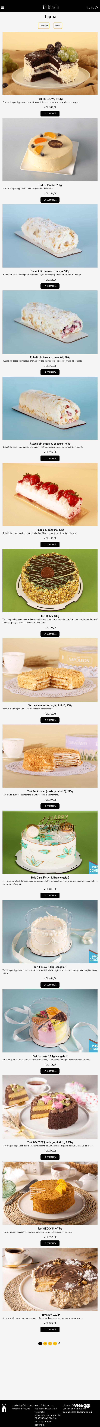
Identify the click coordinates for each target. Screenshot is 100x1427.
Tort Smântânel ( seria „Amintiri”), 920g (50, 791)
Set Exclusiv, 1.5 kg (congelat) (50, 1056)
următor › (59, 1343)
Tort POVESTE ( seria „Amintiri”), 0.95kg (50, 1142)
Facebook (4, 1409)
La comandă (50, 113)
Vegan (58, 25)
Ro (92, 7)
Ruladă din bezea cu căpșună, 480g (50, 443)
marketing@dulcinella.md (25, 1405)
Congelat (44, 25)
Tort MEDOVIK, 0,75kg (50, 1228)
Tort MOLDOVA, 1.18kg (50, 98)
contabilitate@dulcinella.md (77, 1411)
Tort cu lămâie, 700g (50, 185)
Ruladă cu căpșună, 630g (50, 529)
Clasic (93, 1304)
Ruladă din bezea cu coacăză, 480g (50, 357)
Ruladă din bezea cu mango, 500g (50, 271)
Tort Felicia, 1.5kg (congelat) (50, 966)
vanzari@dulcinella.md (74, 1408)
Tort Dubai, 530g (50, 616)
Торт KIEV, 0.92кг (50, 1314)
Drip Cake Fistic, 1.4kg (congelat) (50, 877)
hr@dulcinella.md (21, 1408)
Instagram (4, 1405)
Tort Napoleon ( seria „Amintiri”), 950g (50, 705)
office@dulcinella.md (46, 1414)
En (88, 7)
